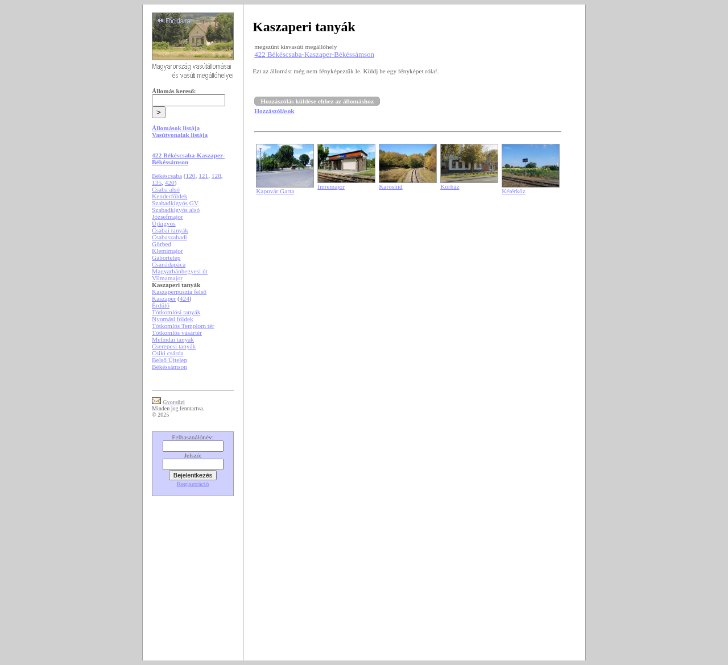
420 (170, 182)
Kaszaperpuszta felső (179, 291)
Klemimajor (167, 250)
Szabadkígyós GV (175, 203)
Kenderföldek (169, 196)
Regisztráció (193, 483)
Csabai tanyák (170, 230)
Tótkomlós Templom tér (183, 325)
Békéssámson (169, 366)
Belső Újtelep (169, 359)
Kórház (449, 186)
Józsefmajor (167, 216)
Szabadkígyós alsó (176, 209)
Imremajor (331, 186)
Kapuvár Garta (275, 191)
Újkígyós (164, 223)
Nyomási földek (172, 318)
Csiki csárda (168, 353)
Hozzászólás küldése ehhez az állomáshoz (317, 101)
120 (191, 175)
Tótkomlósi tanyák (176, 312)
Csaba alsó (166, 189)
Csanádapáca (168, 264)
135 (157, 182)
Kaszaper (164, 298)
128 (216, 175)
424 (184, 298)
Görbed (161, 243)
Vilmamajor (167, 278)
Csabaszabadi (169, 237)
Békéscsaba (167, 175)
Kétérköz (514, 191)
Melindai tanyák (173, 339)
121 (203, 175)
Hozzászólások (274, 110)
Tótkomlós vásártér (177, 332)
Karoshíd (391, 186)
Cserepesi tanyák (174, 346)
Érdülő (160, 305)
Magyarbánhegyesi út (180, 271)
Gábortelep (166, 257)
